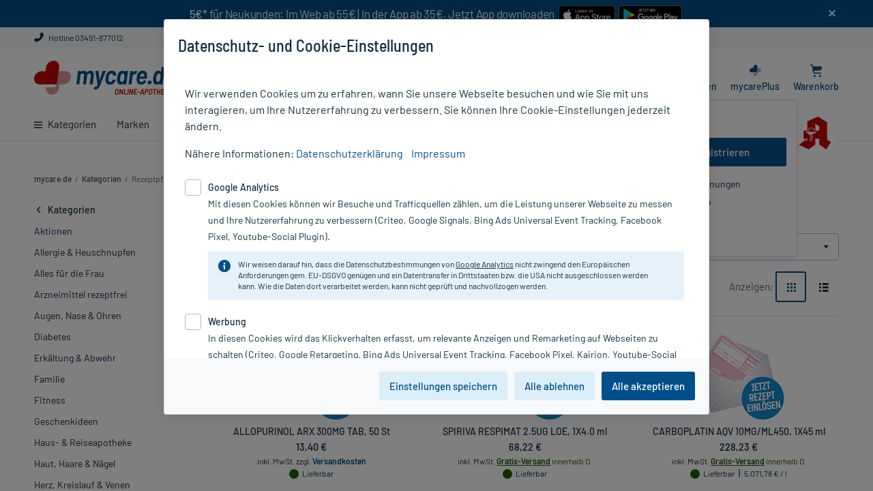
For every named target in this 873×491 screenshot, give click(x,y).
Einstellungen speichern (443, 386)
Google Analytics (485, 264)
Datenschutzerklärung (349, 153)
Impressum (438, 153)
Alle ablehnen (554, 386)
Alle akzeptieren (648, 386)
